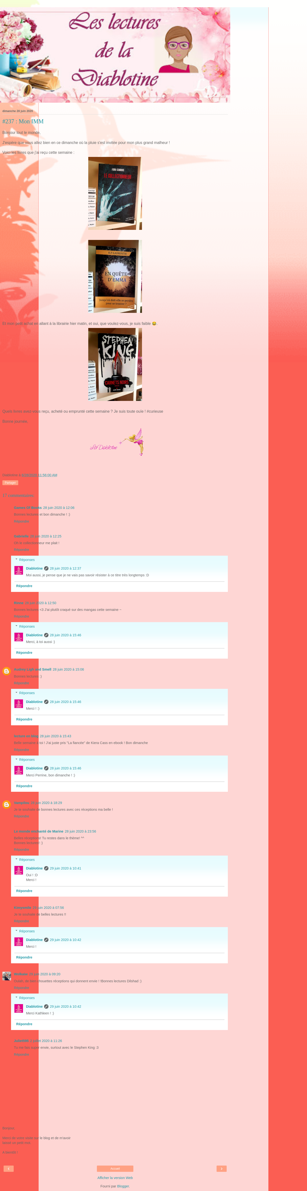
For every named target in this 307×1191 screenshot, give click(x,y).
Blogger (123, 1186)
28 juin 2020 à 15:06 (68, 669)
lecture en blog (26, 736)
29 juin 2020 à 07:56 (48, 908)
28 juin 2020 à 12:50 (40, 603)
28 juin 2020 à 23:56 (80, 831)
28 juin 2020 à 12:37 (65, 568)
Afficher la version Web (115, 1178)
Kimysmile (22, 908)
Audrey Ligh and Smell (32, 669)
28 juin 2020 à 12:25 (45, 536)
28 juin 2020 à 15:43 (55, 736)
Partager (10, 482)
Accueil (115, 1168)
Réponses (27, 560)
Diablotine (34, 568)
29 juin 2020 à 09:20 (44, 974)
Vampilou (21, 803)
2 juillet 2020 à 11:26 (46, 1041)
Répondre (21, 521)
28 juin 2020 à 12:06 (58, 508)
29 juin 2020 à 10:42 (65, 940)
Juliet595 (21, 1041)
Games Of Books (28, 508)
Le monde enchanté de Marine (38, 831)
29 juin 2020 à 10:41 (65, 868)
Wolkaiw (21, 974)
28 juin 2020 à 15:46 (65, 635)
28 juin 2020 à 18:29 (46, 803)
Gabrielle (21, 536)
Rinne (19, 603)
